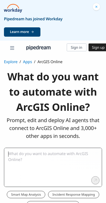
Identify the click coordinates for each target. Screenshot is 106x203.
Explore (11, 62)
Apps (27, 62)
